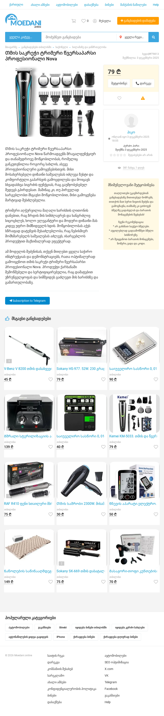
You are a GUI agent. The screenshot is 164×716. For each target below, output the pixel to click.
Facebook (111, 689)
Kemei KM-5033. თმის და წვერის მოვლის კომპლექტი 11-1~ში (134, 436)
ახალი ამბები (40, 4)
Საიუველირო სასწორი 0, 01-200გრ (82, 436)
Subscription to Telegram (27, 300)
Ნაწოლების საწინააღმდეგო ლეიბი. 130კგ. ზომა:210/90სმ (29, 571)
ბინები (109, 4)
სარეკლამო (55, 675)
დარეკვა (53, 662)
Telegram (111, 682)
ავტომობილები (67, 4)
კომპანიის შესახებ (60, 669)
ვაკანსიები (112, 695)
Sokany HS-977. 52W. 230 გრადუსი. (82, 369)
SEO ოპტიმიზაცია (117, 662)
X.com (109, 669)
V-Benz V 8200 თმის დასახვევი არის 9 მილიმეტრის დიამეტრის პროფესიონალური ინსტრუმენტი (29, 369)
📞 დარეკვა (144, 83)
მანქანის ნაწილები (133, 4)
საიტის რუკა (55, 655)
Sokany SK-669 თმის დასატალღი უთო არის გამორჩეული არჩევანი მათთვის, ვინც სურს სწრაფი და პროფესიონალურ (82, 571)
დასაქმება (91, 4)
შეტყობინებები (120, 83)
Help (156, 4)
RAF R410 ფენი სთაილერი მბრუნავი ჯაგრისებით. (29, 504)
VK (106, 675)
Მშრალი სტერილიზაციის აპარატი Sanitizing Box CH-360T (29, 436)
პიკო (131, 132)
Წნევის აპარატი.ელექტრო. (133, 504)
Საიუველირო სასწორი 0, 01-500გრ (134, 369)
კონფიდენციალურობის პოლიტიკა (71, 689)
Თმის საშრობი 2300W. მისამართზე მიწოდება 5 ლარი (82, 504)
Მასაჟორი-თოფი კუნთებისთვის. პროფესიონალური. (134, 571)
